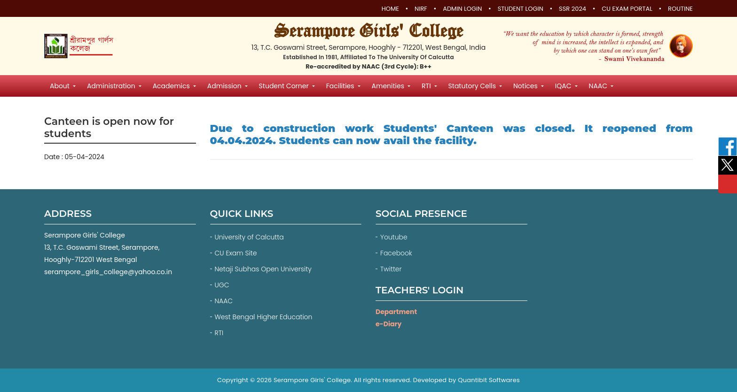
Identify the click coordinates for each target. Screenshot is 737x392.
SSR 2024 (572, 9)
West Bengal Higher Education (264, 317)
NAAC (224, 301)
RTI (219, 333)
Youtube (394, 237)
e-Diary (388, 324)
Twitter (391, 269)
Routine (680, 9)
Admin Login (462, 9)
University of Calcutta (249, 237)
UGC (222, 285)
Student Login (520, 9)
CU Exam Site (236, 253)
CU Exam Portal (627, 9)
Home (390, 9)
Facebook (397, 253)
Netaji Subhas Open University (263, 269)
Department (396, 311)
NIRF (421, 9)
